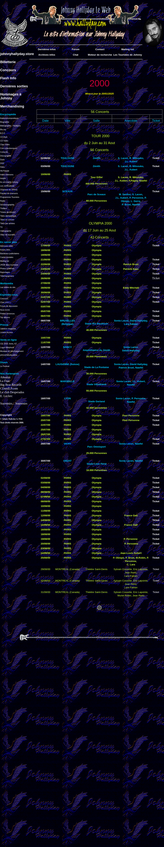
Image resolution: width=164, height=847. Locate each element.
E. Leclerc (6, 396)
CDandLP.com (9, 388)
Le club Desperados (12, 392)
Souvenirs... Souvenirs (13, 403)
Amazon (5, 377)
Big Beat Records (10, 384)
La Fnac (5, 381)
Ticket (155, 158)
